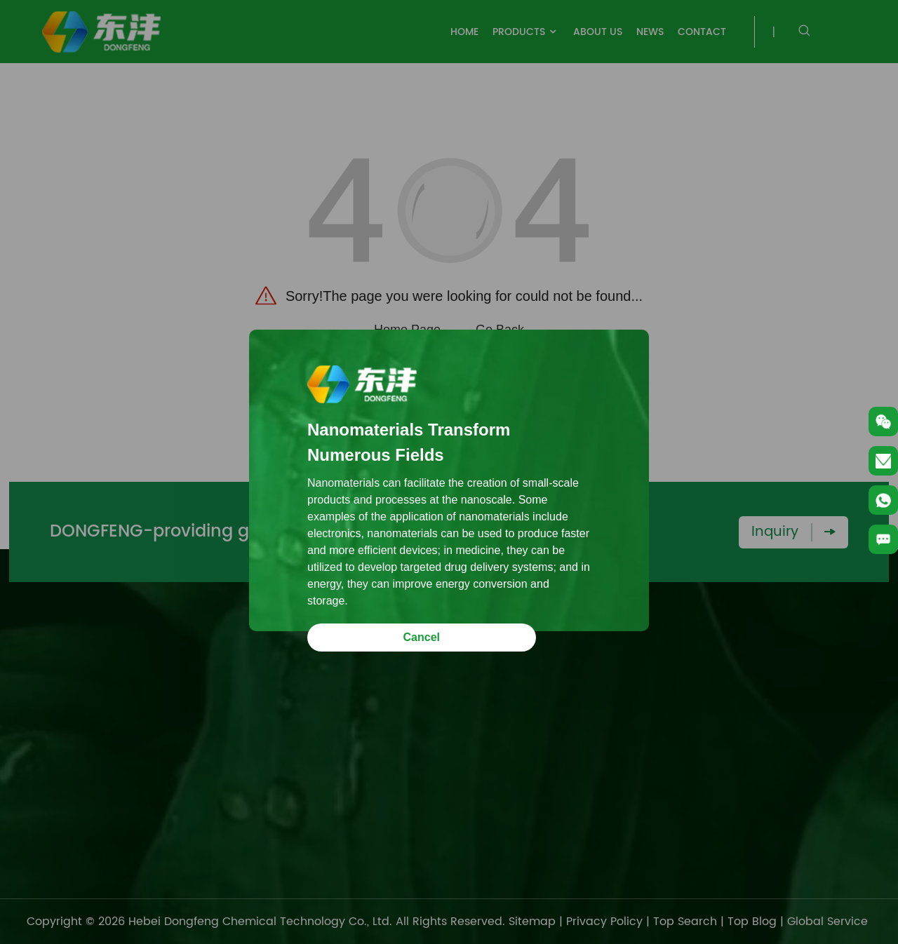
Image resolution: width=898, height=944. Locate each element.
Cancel (421, 637)
